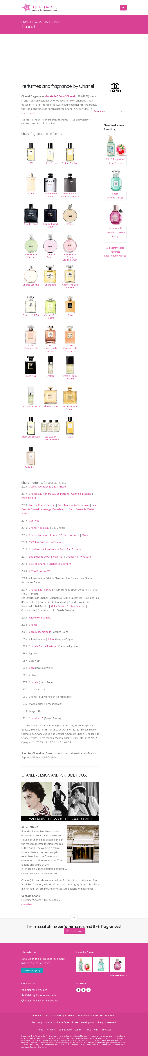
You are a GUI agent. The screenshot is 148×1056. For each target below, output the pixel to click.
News (88, 1029)
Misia (85, 535)
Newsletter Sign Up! (32, 970)
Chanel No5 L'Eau (39, 527)
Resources (106, 1029)
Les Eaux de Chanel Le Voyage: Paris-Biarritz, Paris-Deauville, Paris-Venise (58, 509)
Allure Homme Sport (40, 617)
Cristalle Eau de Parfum (42, 646)
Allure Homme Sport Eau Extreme (62, 549)
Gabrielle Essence (81, 493)
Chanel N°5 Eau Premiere (64, 535)
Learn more (28, 113)
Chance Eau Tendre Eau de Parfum (49, 493)
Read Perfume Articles (115, 255)
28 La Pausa (58, 606)
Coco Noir (34, 549)
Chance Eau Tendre (60, 563)
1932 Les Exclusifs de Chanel (45, 542)
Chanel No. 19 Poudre (78, 556)
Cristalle (33, 682)
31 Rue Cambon (76, 606)
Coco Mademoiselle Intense (73, 505)
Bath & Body (65, 1029)
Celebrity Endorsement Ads (40, 995)
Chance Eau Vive (38, 535)
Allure (51, 639)
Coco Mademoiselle (40, 632)
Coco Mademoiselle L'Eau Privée (47, 486)
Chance (33, 624)
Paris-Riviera (28, 498)
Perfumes (51, 1029)
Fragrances (40, 22)
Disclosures (42, 1047)
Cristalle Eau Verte (39, 571)
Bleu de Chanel (37, 563)
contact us (111, 1015)
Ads (96, 1029)
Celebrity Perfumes (36, 990)
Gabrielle (34, 520)
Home (25, 22)
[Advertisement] (74, 56)
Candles (79, 1029)
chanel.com (27, 904)
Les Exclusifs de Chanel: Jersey (46, 556)
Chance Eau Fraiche (40, 589)
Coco (32, 668)
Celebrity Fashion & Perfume (41, 1000)
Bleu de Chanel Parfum (42, 505)
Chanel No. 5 (36, 718)
